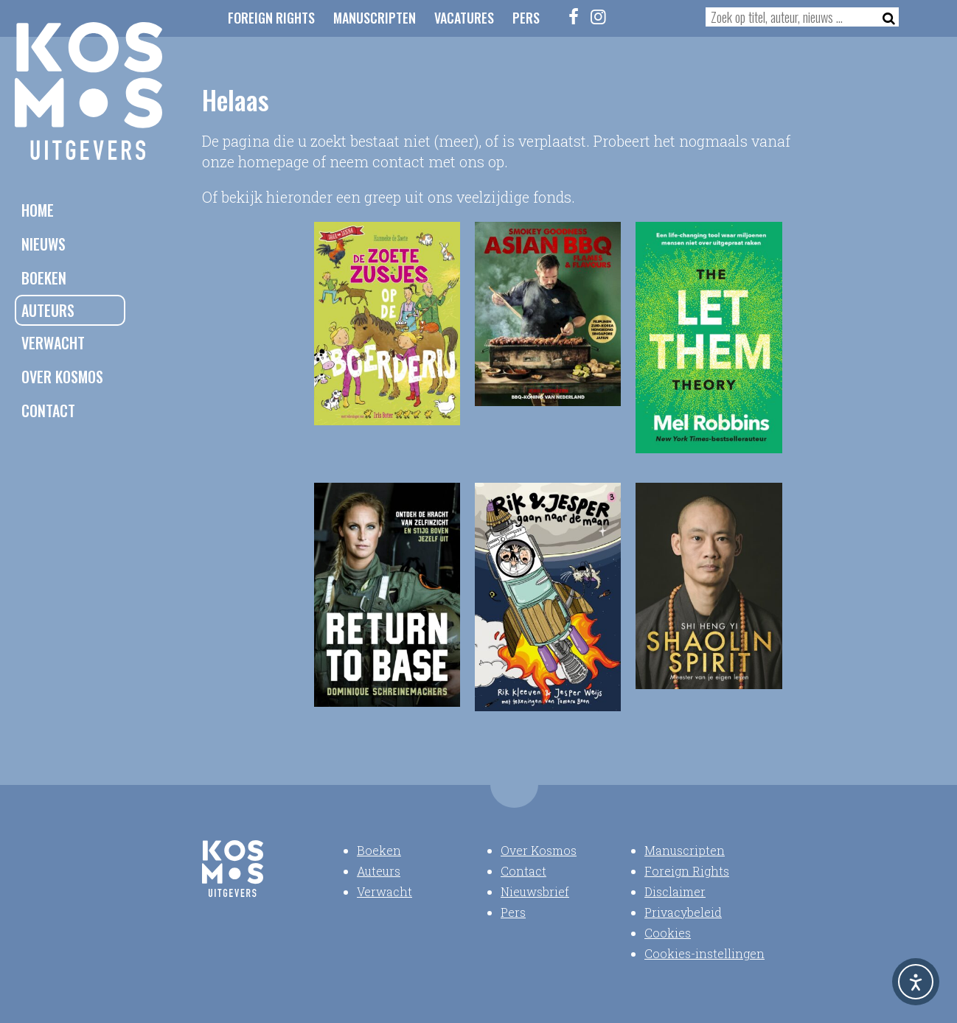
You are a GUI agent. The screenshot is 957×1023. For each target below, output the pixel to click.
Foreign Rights (271, 17)
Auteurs (47, 310)
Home (37, 210)
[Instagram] (598, 16)
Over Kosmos (62, 377)
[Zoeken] (884, 17)
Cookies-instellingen (704, 953)
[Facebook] (574, 16)
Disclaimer (675, 891)
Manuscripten (374, 17)
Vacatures (464, 17)
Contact (48, 410)
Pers (526, 17)
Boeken (43, 278)
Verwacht (53, 343)
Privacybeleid (683, 912)
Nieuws (43, 244)
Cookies (667, 932)
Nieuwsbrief (535, 891)
